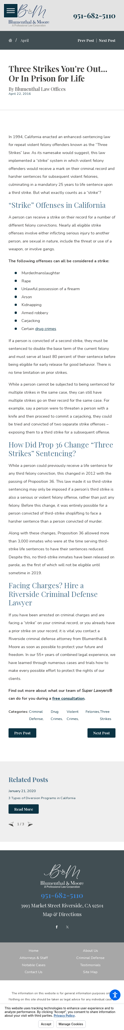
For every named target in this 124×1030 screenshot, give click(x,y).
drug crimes (45, 328)
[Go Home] (12, 40)
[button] (115, 994)
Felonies (92, 711)
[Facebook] (56, 927)
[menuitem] (34, 950)
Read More (23, 809)
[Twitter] (67, 927)
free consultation (68, 698)
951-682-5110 (94, 15)
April (25, 40)
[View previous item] (11, 824)
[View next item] (30, 824)
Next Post (101, 732)
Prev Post (22, 732)
